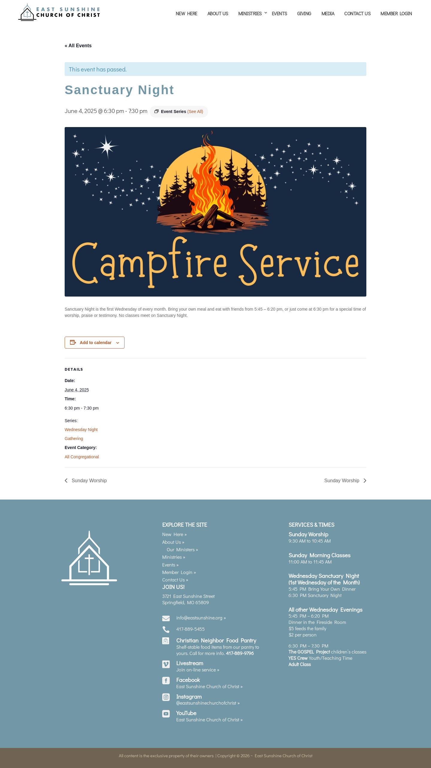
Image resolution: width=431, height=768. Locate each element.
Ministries (250, 13)
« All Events (78, 42)
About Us (217, 13)
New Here (186, 13)
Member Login (396, 13)
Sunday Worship (88, 477)
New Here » (174, 532)
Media (327, 13)
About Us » (173, 539)
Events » (170, 562)
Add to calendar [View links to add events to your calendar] (96, 340)
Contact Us (357, 13)
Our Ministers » (182, 546)
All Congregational (82, 454)
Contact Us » (175, 577)
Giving (304, 13)
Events (279, 13)
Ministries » (173, 554)
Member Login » (179, 569)
